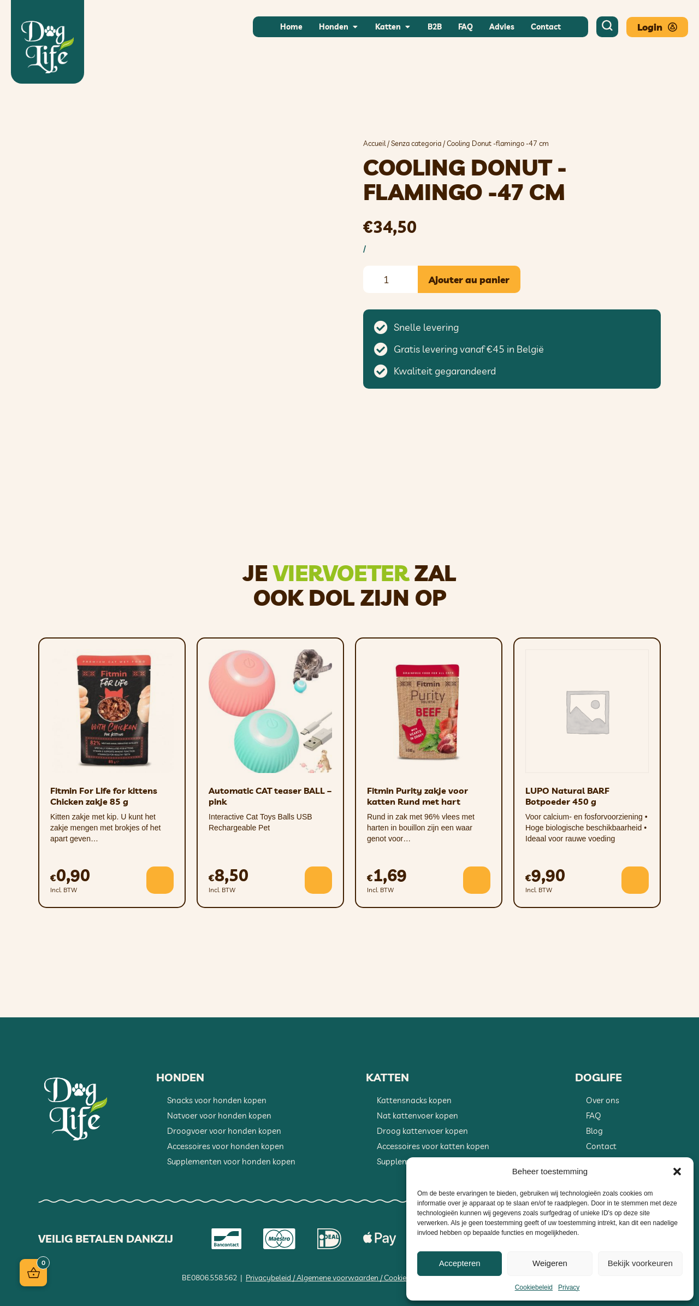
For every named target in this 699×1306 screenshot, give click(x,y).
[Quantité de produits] (390, 279)
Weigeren (549, 1263)
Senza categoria (416, 143)
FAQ (593, 1115)
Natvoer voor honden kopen (219, 1115)
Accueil (374, 143)
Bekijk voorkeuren (640, 1263)
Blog (594, 1131)
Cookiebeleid (534, 1287)
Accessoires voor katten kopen (433, 1146)
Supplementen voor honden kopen (231, 1161)
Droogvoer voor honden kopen (224, 1131)
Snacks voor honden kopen (216, 1100)
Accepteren (460, 1263)
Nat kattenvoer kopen (417, 1115)
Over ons (602, 1100)
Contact (601, 1146)
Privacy (568, 1287)
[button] (677, 1171)
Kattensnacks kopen (414, 1100)
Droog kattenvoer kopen (422, 1131)
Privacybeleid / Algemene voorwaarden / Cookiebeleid (336, 1277)
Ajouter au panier (469, 279)
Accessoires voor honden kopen (225, 1146)
